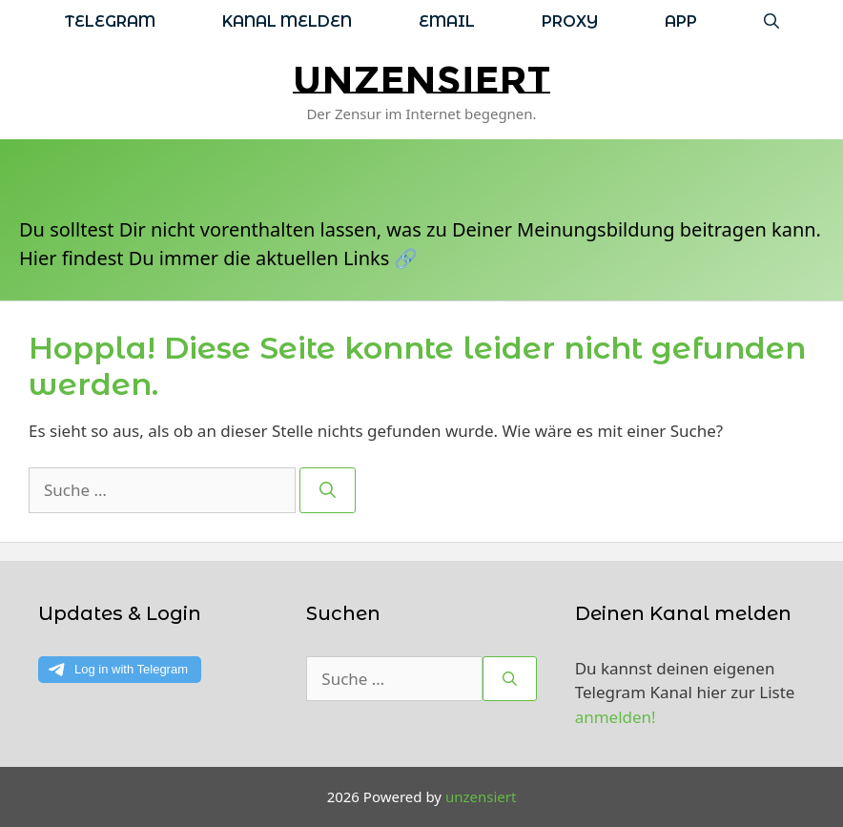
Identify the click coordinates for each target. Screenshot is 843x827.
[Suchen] (327, 490)
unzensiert (421, 79)
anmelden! (615, 717)
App (681, 21)
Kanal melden (287, 21)
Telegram (110, 21)
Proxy (570, 21)
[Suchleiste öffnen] (771, 21)
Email (447, 21)
